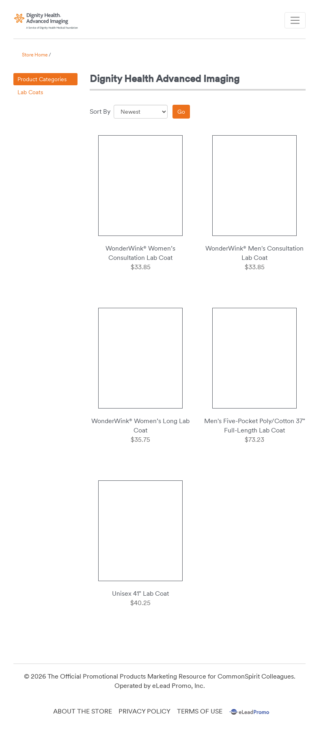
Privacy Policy (144, 711)
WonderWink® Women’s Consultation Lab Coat (140, 253)
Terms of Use (199, 711)
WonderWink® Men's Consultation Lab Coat (254, 253)
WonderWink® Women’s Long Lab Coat (140, 425)
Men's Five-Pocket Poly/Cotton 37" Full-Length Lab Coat (254, 425)
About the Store (82, 711)
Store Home (34, 55)
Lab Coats (30, 92)
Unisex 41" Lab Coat (140, 593)
